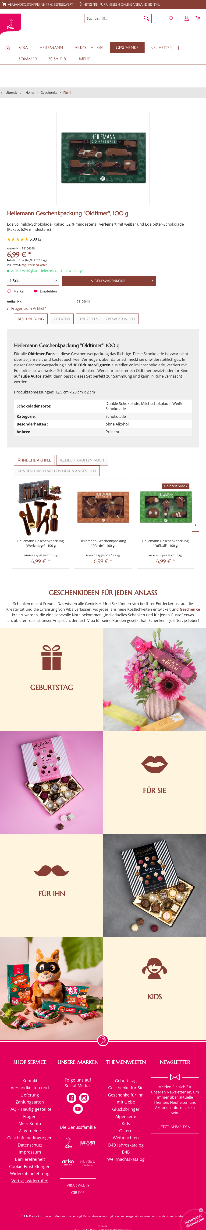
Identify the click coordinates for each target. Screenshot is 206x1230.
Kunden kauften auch (82, 460)
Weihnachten (126, 1137)
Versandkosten (93, 1216)
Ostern (125, 1130)
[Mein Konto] (187, 18)
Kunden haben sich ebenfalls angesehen (57, 471)
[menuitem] (118, 18)
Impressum (30, 1152)
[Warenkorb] (198, 18)
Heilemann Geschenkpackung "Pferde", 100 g (103, 543)
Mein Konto (29, 1123)
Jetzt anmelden (175, 1126)
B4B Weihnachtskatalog (126, 1155)
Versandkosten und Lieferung (30, 1091)
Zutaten (61, 319)
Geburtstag (126, 1080)
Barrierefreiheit (30, 1159)
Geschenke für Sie (125, 1087)
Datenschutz (30, 1145)
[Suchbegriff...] (118, 18)
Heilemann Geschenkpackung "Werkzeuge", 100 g (40, 543)
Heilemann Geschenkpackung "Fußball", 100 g (165, 543)
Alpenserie (125, 1116)
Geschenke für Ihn (126, 1095)
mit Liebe (126, 1102)
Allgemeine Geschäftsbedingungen (30, 1134)
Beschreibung (31, 319)
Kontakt (29, 1080)
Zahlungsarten (30, 1102)
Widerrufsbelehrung (30, 1173)
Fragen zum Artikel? (26, 308)
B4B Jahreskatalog (126, 1145)
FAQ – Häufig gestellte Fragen (29, 1112)
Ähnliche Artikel (34, 460)
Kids (126, 1123)
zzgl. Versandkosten (34, 265)
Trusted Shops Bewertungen (107, 319)
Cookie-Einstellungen (29, 1166)
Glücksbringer (125, 1109)
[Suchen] (146, 18)
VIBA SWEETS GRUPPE (78, 1189)
